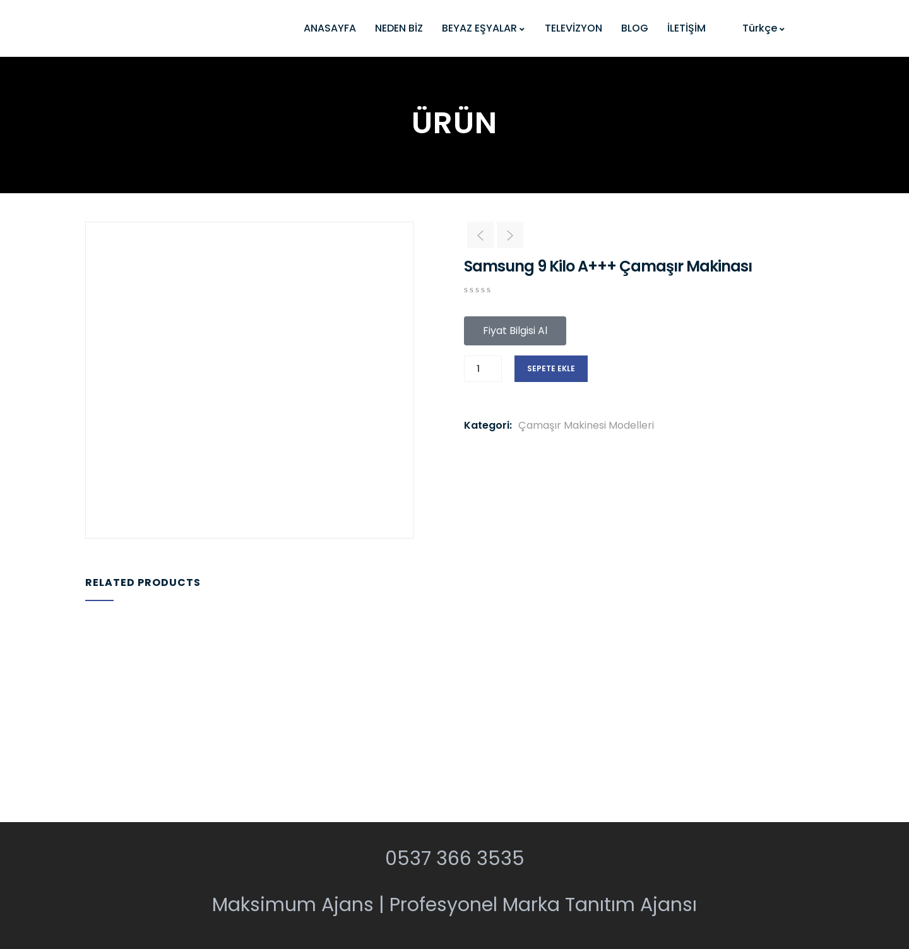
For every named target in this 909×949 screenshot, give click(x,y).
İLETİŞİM (686, 28)
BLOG (634, 28)
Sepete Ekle (551, 368)
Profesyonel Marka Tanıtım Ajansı (543, 905)
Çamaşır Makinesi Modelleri (586, 425)
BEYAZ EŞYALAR (484, 28)
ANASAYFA (330, 28)
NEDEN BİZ (399, 28)
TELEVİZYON (573, 28)
